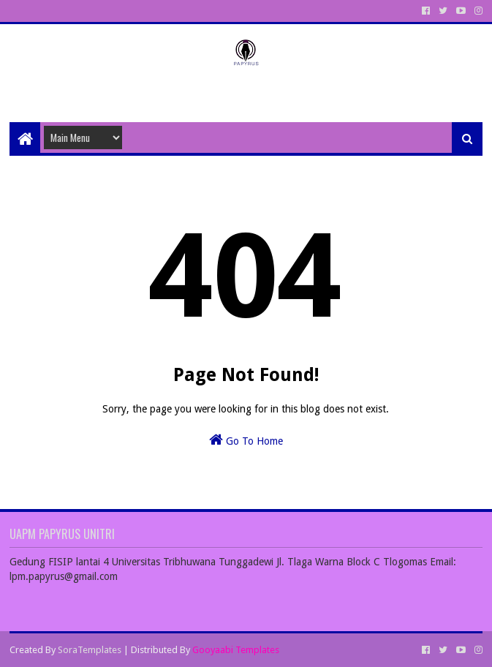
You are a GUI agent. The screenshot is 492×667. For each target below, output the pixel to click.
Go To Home (246, 439)
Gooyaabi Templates (235, 649)
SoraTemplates (89, 649)
